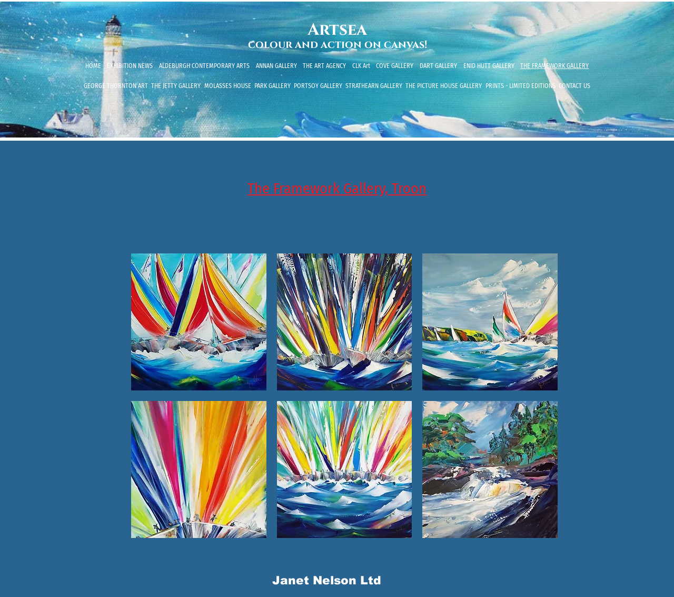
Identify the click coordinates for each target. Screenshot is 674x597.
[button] (198, 321)
